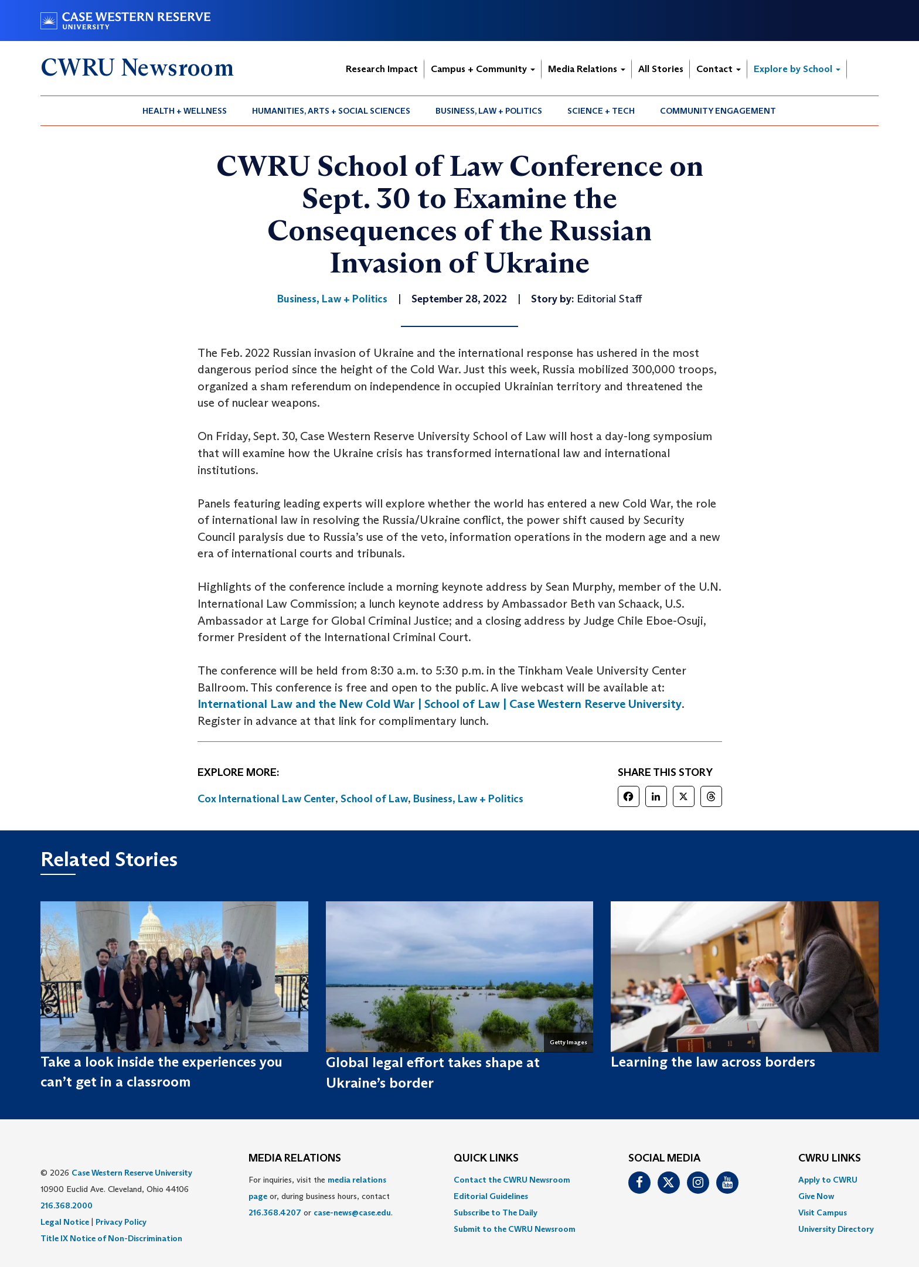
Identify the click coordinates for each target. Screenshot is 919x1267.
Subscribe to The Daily (495, 1212)
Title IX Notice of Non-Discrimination (111, 1238)
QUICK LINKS (486, 1158)
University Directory (836, 1229)
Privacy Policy (121, 1222)
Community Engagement (718, 110)
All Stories (660, 68)
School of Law (374, 798)
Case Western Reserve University (132, 1172)
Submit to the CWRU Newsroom (515, 1229)
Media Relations (586, 68)
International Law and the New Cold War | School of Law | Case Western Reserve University (440, 704)
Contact (718, 68)
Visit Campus (822, 1212)
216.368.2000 (66, 1205)
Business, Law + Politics (488, 110)
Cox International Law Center (266, 798)
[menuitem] (185, 110)
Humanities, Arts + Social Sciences (331, 110)
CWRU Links (829, 1158)
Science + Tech (601, 110)
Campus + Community (483, 68)
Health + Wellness (184, 110)
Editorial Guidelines (491, 1196)
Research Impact (382, 68)
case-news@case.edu (352, 1212)
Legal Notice (64, 1222)
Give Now (816, 1196)
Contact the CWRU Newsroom (512, 1179)
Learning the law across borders (713, 1061)
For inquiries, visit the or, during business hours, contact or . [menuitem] (321, 1196)
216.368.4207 (275, 1212)
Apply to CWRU (827, 1179)
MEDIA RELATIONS (295, 1158)
